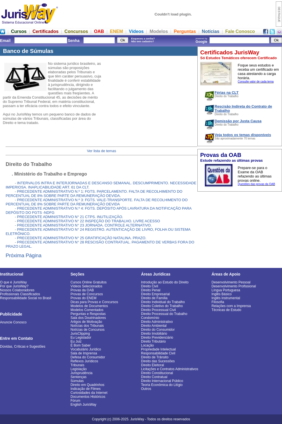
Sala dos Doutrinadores (88, 318)
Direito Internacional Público (162, 381)
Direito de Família (154, 298)
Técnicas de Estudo (226, 310)
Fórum (75, 401)
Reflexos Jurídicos (84, 361)
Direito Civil (149, 286)
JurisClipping (80, 334)
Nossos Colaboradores (17, 290)
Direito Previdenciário (157, 337)
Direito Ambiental (154, 326)
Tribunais (77, 365)
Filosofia (217, 302)
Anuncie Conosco (13, 322)
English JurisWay (83, 405)
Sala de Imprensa (83, 353)
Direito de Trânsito (154, 357)
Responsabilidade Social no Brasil (25, 298)
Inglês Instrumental (225, 298)
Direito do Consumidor (158, 330)
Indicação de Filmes (85, 389)
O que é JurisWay (13, 282)
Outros (146, 389)
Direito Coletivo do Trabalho (162, 306)
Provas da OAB (82, 290)
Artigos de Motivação (86, 322)
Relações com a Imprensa (231, 306)
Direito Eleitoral (152, 365)
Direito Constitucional (157, 373)
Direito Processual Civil (158, 310)
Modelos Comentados (86, 310)
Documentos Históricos (87, 397)
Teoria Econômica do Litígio (161, 385)
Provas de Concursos (86, 294)
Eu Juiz (75, 341)
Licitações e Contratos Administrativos (169, 369)
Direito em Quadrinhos (87, 385)
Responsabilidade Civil (158, 353)
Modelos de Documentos (89, 306)
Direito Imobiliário (154, 334)
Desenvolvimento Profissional (233, 286)
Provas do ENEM (83, 298)
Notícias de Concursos (87, 330)
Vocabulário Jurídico (85, 349)
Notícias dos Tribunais (87, 326)
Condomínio (150, 318)
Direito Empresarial (155, 294)
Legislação (78, 369)
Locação (147, 345)
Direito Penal (150, 290)
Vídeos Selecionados (86, 286)
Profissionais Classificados (20, 294)
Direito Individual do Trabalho (163, 302)
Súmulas (77, 381)
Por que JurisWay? (14, 286)
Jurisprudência (81, 373)
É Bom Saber (80, 345)
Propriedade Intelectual (158, 349)
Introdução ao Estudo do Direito (165, 282)
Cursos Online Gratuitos (88, 282)
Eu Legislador (80, 337)
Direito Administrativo (157, 322)
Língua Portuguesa (225, 290)
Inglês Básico (221, 294)
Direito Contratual (154, 377)
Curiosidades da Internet (88, 393)
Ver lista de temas (101, 151)
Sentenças (78, 377)
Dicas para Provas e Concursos (94, 302)
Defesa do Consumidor (87, 357)
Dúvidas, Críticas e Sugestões (22, 346)
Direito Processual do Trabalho (164, 314)
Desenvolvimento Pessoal (230, 282)
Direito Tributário (153, 341)
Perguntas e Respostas (88, 314)
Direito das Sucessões (158, 361)
